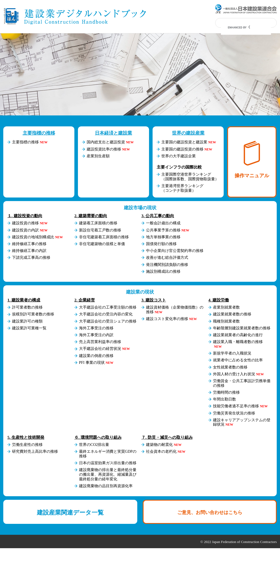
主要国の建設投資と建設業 (184, 142)
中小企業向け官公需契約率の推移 (174, 251)
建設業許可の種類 (27, 321)
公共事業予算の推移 (163, 230)
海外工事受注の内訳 (96, 335)
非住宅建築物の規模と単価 (102, 244)
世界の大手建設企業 (178, 156)
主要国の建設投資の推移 (182, 149)
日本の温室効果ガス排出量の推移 (107, 463)
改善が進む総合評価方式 (167, 257)
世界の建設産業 (188, 133)
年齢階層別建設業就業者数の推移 (241, 328)
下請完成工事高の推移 (31, 257)
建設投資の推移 (25, 223)
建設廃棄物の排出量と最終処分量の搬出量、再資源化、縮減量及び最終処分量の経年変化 (107, 474)
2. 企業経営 (84, 300)
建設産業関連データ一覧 (70, 512)
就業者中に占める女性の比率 (238, 360)
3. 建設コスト (153, 300)
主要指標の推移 (39, 133)
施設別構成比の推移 (163, 271)
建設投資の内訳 (25, 230)
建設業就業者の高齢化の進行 (238, 335)
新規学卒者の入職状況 (232, 353)
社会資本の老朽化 (161, 451)
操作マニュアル (252, 159)
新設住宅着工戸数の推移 (100, 230)
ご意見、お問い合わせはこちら (209, 512)
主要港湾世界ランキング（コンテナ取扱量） (182, 188)
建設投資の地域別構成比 (33, 237)
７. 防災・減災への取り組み (167, 437)
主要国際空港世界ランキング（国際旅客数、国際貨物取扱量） (190, 176)
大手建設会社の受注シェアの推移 (107, 321)
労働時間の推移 (226, 392)
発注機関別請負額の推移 (167, 265)
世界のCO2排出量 (94, 445)
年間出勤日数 (224, 399)
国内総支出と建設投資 (106, 142)
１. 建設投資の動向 (24, 216)
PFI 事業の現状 (92, 363)
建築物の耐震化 (159, 445)
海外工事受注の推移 (96, 328)
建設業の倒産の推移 (96, 356)
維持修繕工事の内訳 (29, 251)
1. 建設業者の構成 (23, 300)
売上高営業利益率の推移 (100, 342)
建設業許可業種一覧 (29, 328)
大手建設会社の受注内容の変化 (106, 314)
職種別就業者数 (226, 321)
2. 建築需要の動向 (90, 216)
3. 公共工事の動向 (157, 216)
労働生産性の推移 (27, 445)
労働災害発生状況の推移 (234, 413)
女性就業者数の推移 (230, 367)
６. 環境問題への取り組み (98, 437)
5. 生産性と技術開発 (25, 437)
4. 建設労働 (218, 300)
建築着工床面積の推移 (98, 223)
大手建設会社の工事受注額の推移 (107, 307)
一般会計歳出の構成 (163, 223)
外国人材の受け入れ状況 (234, 374)
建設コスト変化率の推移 (167, 319)
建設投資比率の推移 (104, 149)
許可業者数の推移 (27, 307)
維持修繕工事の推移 (29, 244)
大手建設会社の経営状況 (100, 349)
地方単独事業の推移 (163, 237)
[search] (239, 27)
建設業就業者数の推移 (232, 314)
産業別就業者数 (226, 307)
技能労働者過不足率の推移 (236, 406)
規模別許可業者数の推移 (33, 314)
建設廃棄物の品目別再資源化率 (106, 486)
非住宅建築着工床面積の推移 (104, 237)
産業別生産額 (98, 156)
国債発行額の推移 (161, 244)
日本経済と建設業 (113, 133)
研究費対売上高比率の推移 (35, 451)
